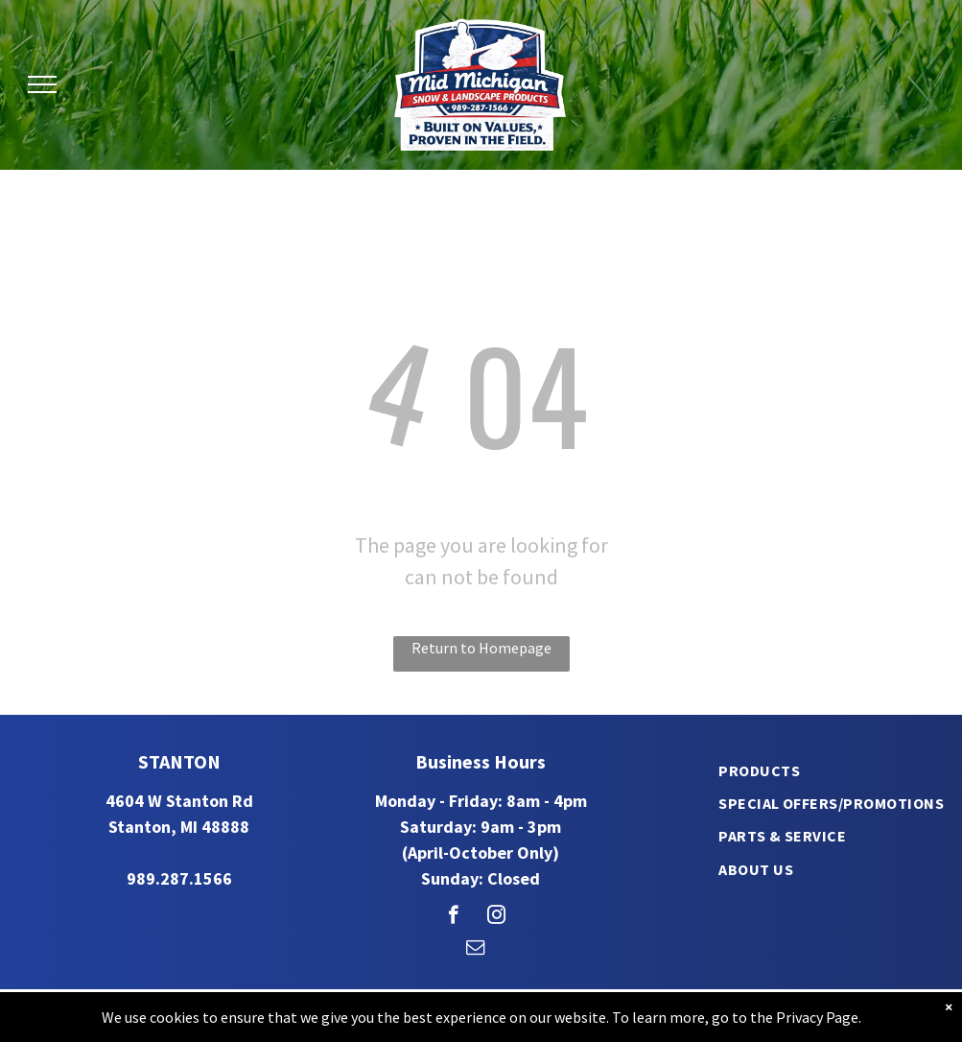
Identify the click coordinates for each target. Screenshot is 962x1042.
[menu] (42, 84)
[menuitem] (759, 769)
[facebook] (453, 917)
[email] (475, 950)
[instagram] (496, 917)
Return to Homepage (481, 647)
